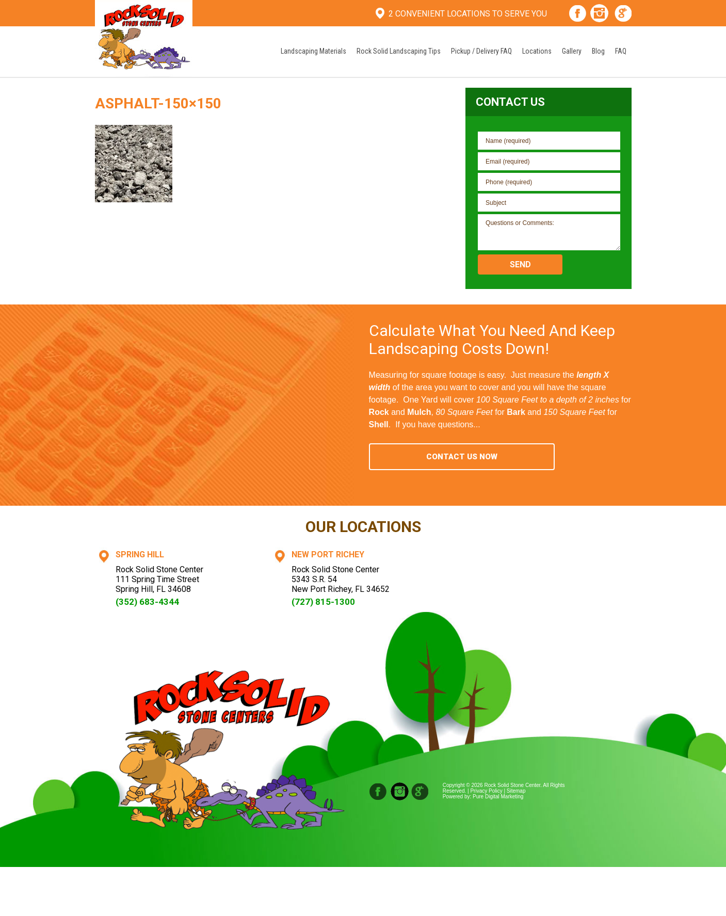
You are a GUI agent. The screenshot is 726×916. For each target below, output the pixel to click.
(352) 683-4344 (147, 602)
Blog (598, 51)
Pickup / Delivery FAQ (481, 51)
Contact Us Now (461, 456)
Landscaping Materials (313, 51)
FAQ (620, 51)
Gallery (572, 51)
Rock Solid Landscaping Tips (399, 51)
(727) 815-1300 (323, 602)
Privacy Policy (486, 791)
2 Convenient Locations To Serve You (468, 14)
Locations (537, 51)
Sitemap (516, 791)
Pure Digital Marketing (498, 796)
